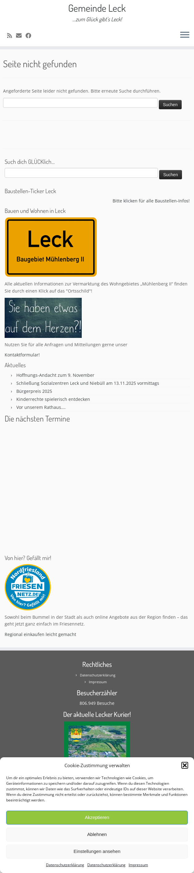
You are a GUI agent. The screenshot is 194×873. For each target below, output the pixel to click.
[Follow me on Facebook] (30, 35)
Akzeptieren (97, 817)
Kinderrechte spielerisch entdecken (53, 399)
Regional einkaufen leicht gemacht (40, 634)
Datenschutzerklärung (65, 864)
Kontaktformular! (22, 355)
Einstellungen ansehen (97, 851)
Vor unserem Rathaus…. (41, 407)
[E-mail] (21, 35)
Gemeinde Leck (97, 8)
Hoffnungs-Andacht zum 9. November (55, 375)
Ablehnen (97, 834)
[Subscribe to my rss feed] (11, 35)
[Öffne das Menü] (184, 35)
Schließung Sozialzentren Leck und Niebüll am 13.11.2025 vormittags (87, 383)
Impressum (138, 864)
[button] (185, 765)
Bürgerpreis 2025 (34, 391)
